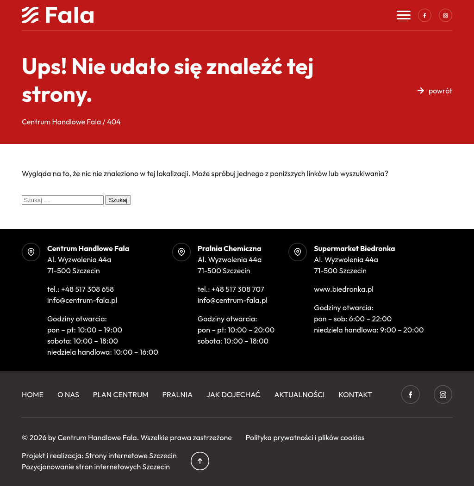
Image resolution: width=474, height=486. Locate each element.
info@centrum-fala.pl (82, 300)
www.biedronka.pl (344, 289)
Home (33, 394)
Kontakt (355, 394)
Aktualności (299, 394)
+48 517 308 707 (238, 289)
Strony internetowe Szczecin (131, 455)
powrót (440, 90)
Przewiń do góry (200, 461)
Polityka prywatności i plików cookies (305, 437)
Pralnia (177, 394)
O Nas (68, 394)
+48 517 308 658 (87, 289)
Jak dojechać (233, 394)
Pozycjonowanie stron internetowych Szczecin (96, 466)
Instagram (445, 15)
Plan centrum (121, 394)
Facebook (424, 15)
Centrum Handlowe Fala (97, 437)
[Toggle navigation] (404, 15)
